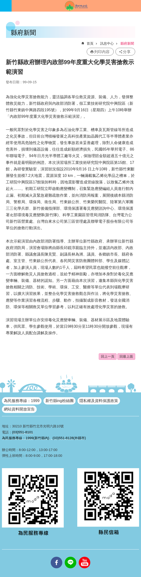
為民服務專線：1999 (22, 401)
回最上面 (126, 356)
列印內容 (102, 52)
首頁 (90, 43)
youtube (85, 557)
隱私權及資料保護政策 (98, 401)
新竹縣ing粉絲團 (59, 401)
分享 (127, 52)
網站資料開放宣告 (19, 409)
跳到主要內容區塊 (2, 2)
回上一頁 (107, 356)
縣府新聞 (127, 43)
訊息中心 (107, 43)
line (70, 557)
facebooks (56, 557)
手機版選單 (6, 6)
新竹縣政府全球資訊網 (76, 6)
